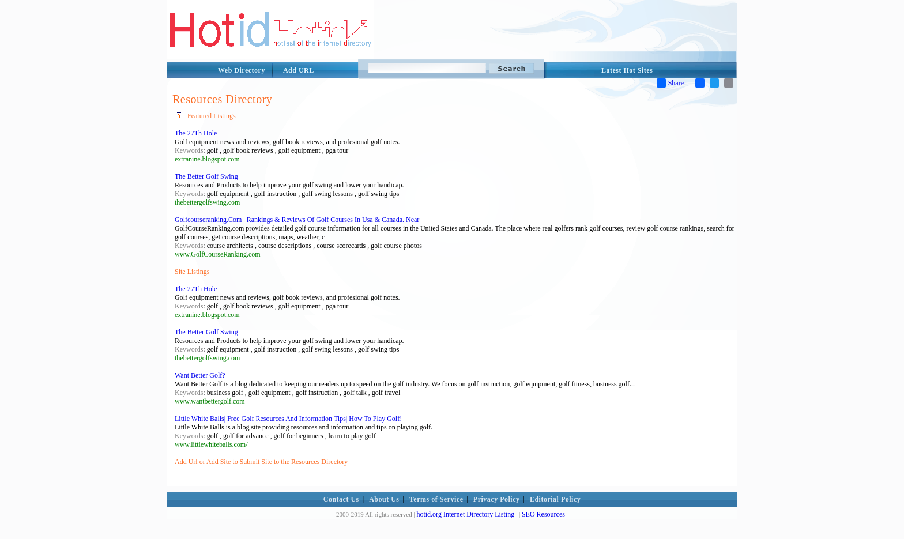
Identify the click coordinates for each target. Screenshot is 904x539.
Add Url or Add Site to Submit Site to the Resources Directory (261, 462)
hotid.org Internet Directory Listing (465, 514)
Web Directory (241, 70)
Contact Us (341, 499)
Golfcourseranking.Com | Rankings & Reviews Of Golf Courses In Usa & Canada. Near (297, 220)
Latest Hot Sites (627, 70)
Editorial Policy (555, 499)
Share (670, 83)
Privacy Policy (496, 499)
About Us (384, 499)
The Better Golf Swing (206, 176)
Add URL (298, 70)
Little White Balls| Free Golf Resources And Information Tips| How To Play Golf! (288, 418)
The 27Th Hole (196, 133)
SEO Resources (543, 514)
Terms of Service (436, 499)
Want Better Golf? (200, 375)
